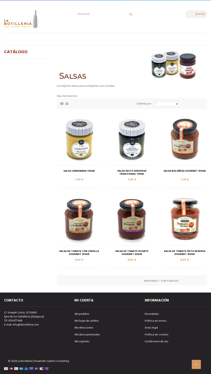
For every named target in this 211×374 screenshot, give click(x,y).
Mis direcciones (83, 327)
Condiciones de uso (156, 341)
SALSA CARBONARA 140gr (79, 171)
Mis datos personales (87, 334)
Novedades (152, 314)
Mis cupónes (81, 341)
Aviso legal (151, 327)
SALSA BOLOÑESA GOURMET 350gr (185, 171)
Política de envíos (155, 321)
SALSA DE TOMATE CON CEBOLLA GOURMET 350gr (79, 253)
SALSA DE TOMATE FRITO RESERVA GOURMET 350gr (184, 253)
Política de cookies (156, 334)
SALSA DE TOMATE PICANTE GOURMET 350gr (132, 253)
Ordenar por (144, 104)
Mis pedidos (81, 314)
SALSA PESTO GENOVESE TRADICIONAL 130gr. (132, 173)
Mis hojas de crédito (86, 321)
